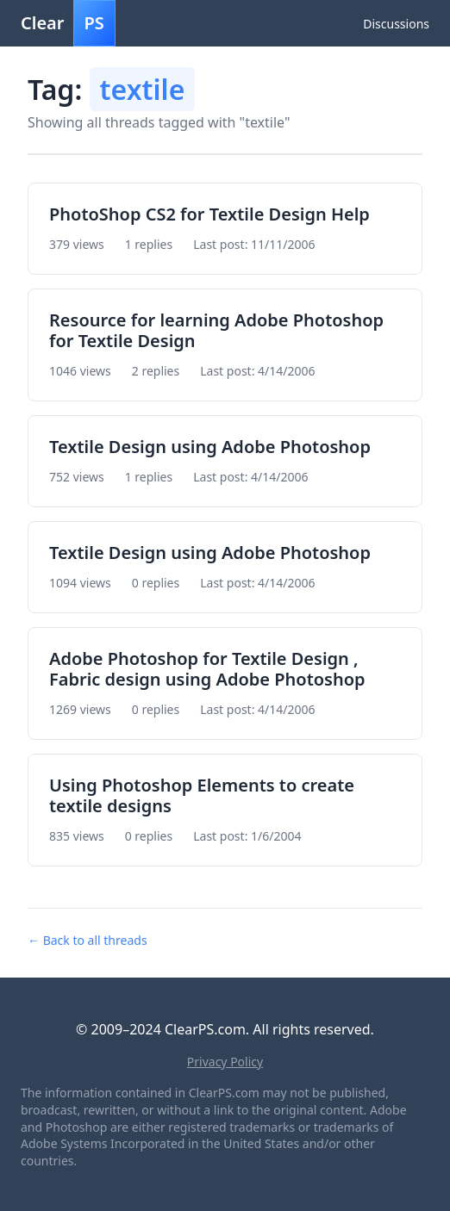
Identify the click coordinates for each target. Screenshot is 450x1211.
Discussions (396, 24)
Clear (68, 23)
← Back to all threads (87, 940)
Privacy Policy (225, 1061)
